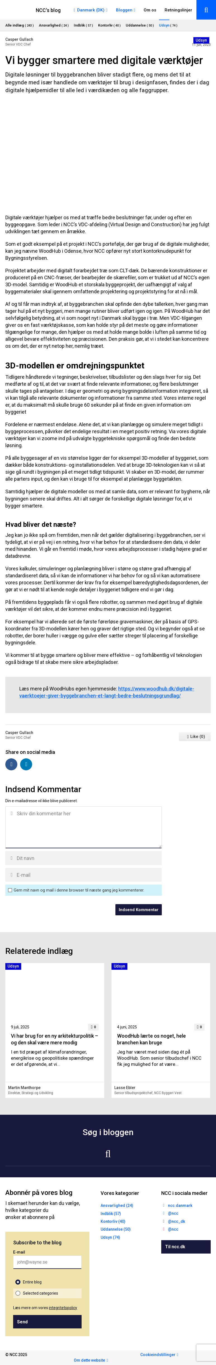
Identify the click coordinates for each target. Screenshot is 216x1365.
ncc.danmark (180, 1205)
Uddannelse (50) (116, 1229)
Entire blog (32, 1282)
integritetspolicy (63, 1308)
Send (22, 1321)
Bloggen (124, 10)
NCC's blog (48, 10)
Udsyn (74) (110, 1237)
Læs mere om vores (45, 1308)
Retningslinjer (178, 10)
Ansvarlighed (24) (117, 1205)
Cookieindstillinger (157, 1354)
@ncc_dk (176, 1221)
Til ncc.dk (175, 1246)
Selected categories (40, 1293)
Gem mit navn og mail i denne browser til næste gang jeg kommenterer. (79, 890)
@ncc (173, 1213)
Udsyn (201, 40)
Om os (150, 10)
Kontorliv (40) (113, 1221)
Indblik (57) (111, 1213)
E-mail (19, 1252)
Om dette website (89, 1360)
